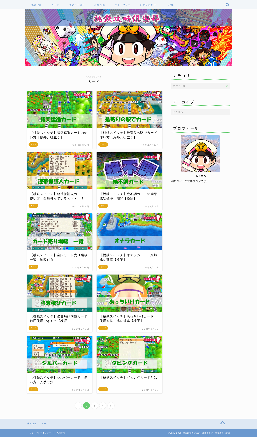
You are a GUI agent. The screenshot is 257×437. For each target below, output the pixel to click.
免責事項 (61, 433)
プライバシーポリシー (40, 433)
